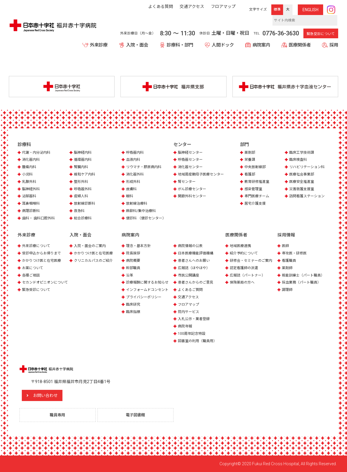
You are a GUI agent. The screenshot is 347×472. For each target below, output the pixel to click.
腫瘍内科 (29, 168)
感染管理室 (254, 189)
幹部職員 (133, 268)
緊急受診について (321, 34)
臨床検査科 (298, 160)
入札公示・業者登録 (195, 318)
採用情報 (286, 235)
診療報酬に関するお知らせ (149, 282)
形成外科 (133, 182)
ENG (310, 9)
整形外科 (81, 182)
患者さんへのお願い (195, 261)
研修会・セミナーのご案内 (253, 261)
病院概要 (133, 261)
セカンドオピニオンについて (43, 284)
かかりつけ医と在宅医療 (43, 261)
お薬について (33, 268)
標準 (277, 9)
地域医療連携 (241, 246)
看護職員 (289, 261)
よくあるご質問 (191, 289)
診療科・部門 (180, 45)
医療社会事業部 (302, 175)
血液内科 (133, 160)
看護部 (250, 175)
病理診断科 (31, 211)
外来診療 (99, 45)
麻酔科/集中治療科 (142, 211)
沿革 (130, 275)
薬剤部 (250, 153)
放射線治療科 (137, 204)
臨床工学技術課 (302, 153)
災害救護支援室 (302, 189)
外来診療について (37, 246)
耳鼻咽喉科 (31, 204)
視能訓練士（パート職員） (305, 275)
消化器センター (191, 168)
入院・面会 (137, 45)
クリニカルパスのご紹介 (95, 261)
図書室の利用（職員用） (199, 340)
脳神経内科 (83, 153)
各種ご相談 (31, 275)
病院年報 (185, 325)
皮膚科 (132, 189)
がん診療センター (193, 194)
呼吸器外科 (83, 189)
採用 (333, 45)
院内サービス (189, 311)
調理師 (287, 289)
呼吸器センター (191, 160)
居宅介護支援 (255, 204)
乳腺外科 (29, 182)
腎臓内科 (81, 168)
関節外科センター (193, 201)
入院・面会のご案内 (91, 246)
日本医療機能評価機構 (197, 253)
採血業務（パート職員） (303, 282)
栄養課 (250, 160)
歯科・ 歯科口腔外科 (39, 218)
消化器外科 (135, 175)
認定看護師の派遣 (245, 268)
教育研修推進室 (257, 182)
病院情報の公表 (191, 246)
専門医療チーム (257, 197)
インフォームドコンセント (149, 289)
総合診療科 (83, 218)
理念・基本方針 (139, 246)
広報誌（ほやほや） (195, 268)
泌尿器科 (29, 197)
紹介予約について (245, 253)
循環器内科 (83, 160)
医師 (286, 246)
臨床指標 (133, 311)
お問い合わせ (54, 394)
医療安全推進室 (302, 182)
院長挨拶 (133, 253)
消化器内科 (31, 160)
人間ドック (223, 45)
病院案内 (261, 45)
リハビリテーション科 (308, 168)
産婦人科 (81, 197)
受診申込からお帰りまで (43, 253)
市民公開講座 (189, 275)
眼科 (130, 197)
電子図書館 (137, 414)
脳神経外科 (31, 189)
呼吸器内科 (135, 153)
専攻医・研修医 (295, 253)
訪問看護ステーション (308, 197)
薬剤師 (287, 268)
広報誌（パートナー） (249, 275)
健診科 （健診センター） (147, 218)
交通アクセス (189, 296)
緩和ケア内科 (85, 175)
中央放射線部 (255, 168)
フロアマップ (189, 304)
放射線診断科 (85, 204)
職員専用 (59, 414)
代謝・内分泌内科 (37, 153)
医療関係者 (300, 45)
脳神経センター (191, 153)
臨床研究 (133, 304)
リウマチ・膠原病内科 (145, 168)
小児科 (28, 175)
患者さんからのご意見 (197, 282)
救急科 (79, 211)
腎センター (187, 186)
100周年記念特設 (192, 332)
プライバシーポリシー (145, 296)
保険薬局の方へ (243, 282)
